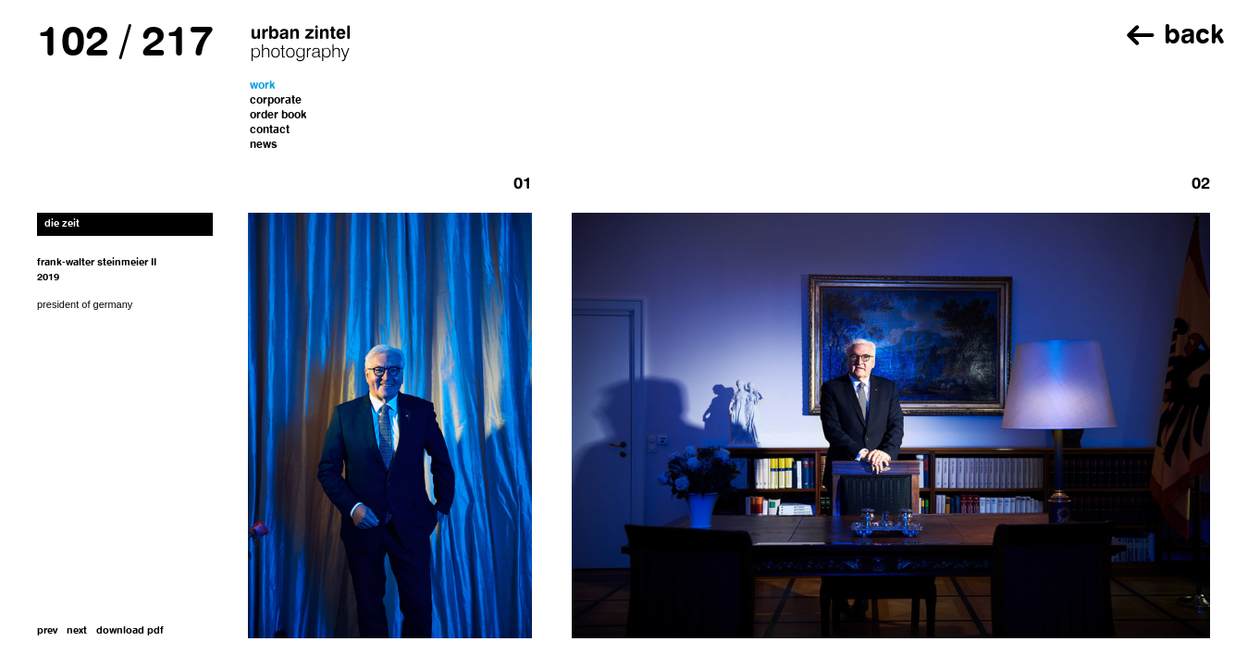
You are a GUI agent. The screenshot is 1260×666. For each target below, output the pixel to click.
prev (47, 631)
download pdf (130, 631)
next (77, 631)
